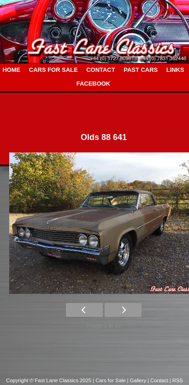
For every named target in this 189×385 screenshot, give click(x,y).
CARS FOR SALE (53, 69)
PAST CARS (141, 69)
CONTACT (100, 69)
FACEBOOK (93, 83)
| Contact (159, 380)
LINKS (175, 69)
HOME (11, 69)
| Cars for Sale (110, 380)
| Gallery (137, 380)
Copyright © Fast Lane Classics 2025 (49, 380)
